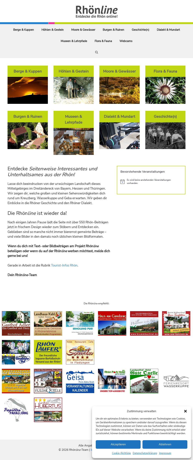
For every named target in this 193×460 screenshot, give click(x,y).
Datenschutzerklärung (145, 453)
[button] (185, 411)
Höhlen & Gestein (52, 30)
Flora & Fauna (103, 41)
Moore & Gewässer (83, 30)
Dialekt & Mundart (168, 30)
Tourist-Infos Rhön (64, 265)
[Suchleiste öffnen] (96, 52)
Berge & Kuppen (23, 30)
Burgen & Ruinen (113, 30)
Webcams (125, 41)
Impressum (165, 453)
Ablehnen (165, 444)
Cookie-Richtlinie (121, 453)
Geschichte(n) (140, 30)
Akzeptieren (118, 444)
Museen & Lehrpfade (74, 41)
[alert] (151, 181)
